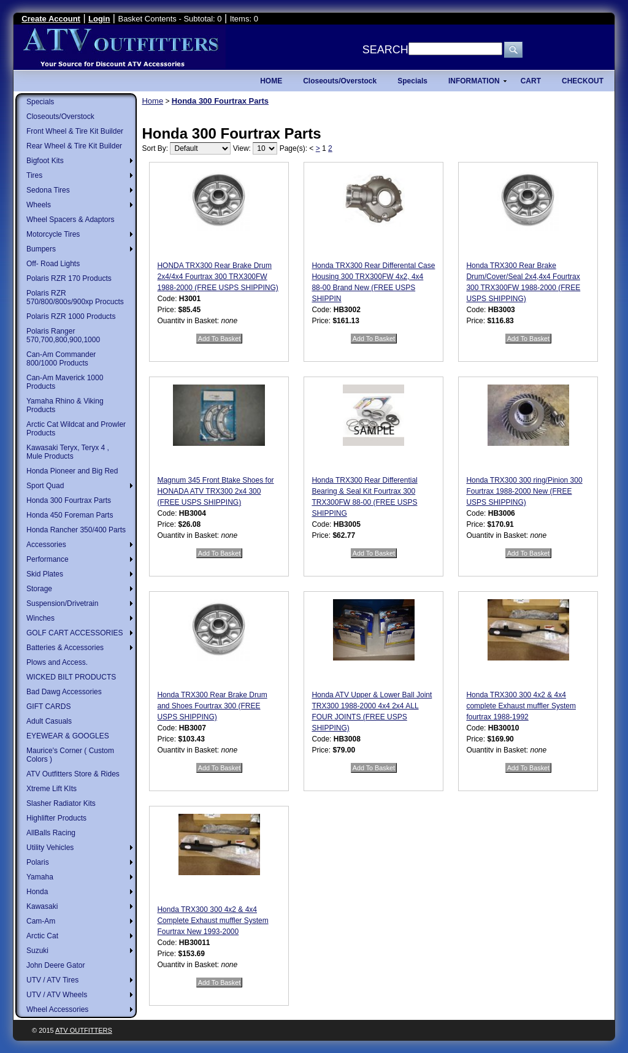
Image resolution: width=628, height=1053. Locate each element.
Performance (47, 559)
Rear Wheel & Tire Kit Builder (74, 146)
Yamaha (39, 877)
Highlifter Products (56, 818)
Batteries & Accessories (65, 647)
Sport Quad (45, 485)
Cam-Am (40, 921)
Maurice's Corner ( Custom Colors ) (70, 755)
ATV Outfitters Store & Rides (73, 774)
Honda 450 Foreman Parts (69, 515)
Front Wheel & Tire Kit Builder (74, 131)
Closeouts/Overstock (60, 116)
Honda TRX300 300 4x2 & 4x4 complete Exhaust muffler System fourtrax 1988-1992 (521, 706)
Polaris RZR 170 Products (69, 278)
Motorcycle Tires (53, 234)
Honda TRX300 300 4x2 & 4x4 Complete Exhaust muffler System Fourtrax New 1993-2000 (212, 920)
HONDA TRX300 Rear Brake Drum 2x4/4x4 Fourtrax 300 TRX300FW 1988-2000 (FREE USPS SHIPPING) (217, 276)
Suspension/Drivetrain (62, 603)
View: (242, 148)
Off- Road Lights (53, 263)
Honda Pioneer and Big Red (72, 471)
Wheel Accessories (57, 1009)
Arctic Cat (42, 936)
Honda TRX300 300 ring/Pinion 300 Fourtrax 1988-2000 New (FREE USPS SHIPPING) (524, 491)
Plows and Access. (57, 662)
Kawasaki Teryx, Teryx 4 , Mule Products (67, 452)
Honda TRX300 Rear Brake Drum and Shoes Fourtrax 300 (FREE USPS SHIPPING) (212, 706)
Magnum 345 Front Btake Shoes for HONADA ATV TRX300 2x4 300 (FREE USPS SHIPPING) (215, 491)
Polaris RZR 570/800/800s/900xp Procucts (75, 297)
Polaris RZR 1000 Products (70, 316)
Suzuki (37, 950)
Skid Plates (44, 574)
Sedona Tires (48, 190)
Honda (37, 891)
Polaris (37, 862)
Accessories (46, 544)
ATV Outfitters (83, 1030)
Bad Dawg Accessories (64, 691)
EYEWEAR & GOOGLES (67, 736)
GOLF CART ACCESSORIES (74, 633)
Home (152, 100)
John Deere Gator (55, 965)
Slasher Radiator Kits (61, 803)
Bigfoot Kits (45, 160)
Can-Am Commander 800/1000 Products (61, 358)
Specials (40, 102)
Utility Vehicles (50, 847)
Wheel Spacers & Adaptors (70, 219)
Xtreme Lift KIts (51, 788)
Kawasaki (42, 906)
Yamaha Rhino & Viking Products (65, 405)
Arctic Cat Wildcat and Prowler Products (76, 428)
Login (99, 18)
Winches (40, 618)
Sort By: (155, 148)
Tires (34, 175)
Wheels (38, 205)
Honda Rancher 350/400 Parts (76, 530)
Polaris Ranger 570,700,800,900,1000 (63, 335)
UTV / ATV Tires (52, 980)
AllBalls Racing (50, 833)
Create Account (50, 18)
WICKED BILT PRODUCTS (71, 677)
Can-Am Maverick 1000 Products (64, 382)
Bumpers (41, 249)
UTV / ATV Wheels (56, 994)
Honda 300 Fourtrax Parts (68, 500)
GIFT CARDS (48, 706)
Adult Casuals (49, 721)
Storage (39, 588)
